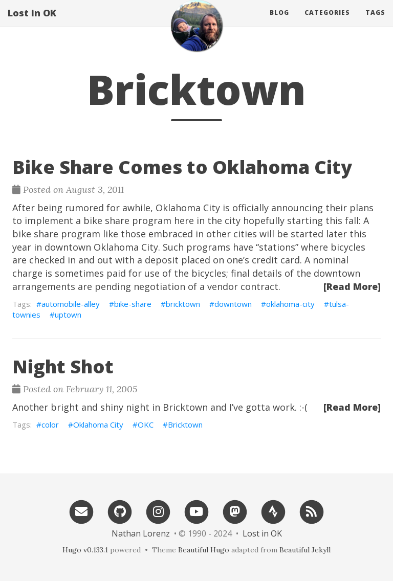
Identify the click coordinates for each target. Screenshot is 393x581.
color (50, 424)
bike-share (132, 304)
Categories (327, 22)
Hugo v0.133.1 (85, 549)
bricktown (183, 304)
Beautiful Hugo (203, 549)
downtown (233, 304)
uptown (68, 314)
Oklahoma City (98, 424)
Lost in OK (32, 23)
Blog (279, 22)
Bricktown (185, 424)
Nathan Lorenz (141, 533)
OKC (146, 424)
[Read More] (352, 286)
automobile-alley (70, 304)
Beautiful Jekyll (305, 549)
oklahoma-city (290, 304)
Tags (375, 22)
